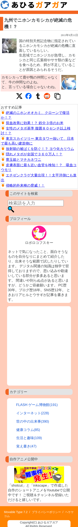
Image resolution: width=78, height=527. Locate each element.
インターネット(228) (32, 413)
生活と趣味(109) (29, 438)
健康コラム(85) (28, 430)
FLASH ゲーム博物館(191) (37, 405)
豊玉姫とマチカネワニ (23, 160)
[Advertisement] (39, 346)
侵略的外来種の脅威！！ (25, 185)
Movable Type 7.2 (15, 512)
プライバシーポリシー (46, 512)
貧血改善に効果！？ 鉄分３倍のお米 (34, 123)
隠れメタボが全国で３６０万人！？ (34, 154)
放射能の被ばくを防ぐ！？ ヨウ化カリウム (40, 149)
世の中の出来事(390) (32, 421)
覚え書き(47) (26, 446)
